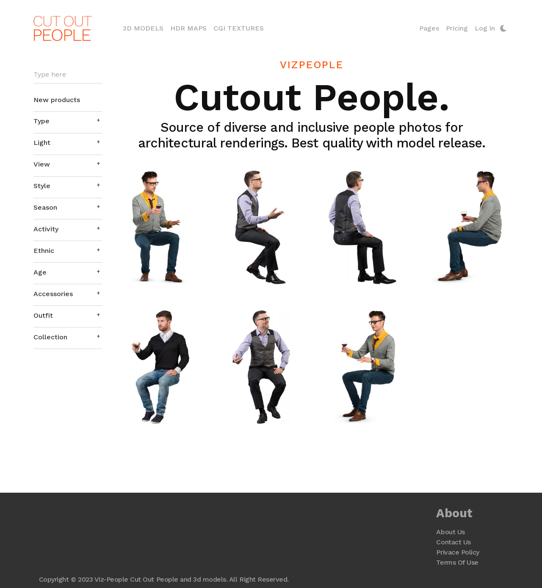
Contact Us (453, 542)
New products (56, 100)
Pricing (457, 28)
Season (45, 207)
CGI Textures (238, 28)
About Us (450, 532)
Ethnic (43, 251)
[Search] (67, 74)
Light (41, 143)
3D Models (145, 27)
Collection (50, 337)
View (41, 164)
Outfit (43, 315)
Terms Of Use (457, 562)
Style (41, 186)
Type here (49, 74)
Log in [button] (485, 28)
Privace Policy (457, 552)
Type (41, 121)
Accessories (53, 294)
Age (40, 272)
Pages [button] (429, 28)
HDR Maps (188, 28)
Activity (45, 229)
